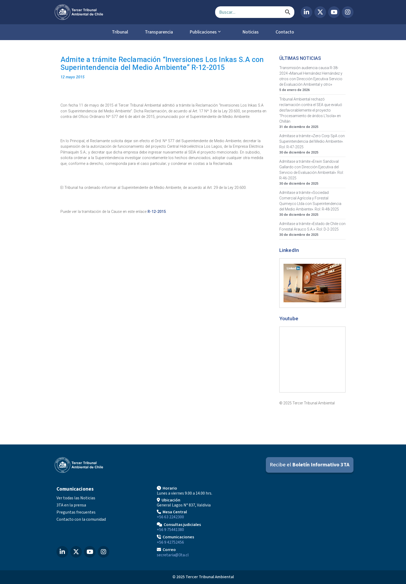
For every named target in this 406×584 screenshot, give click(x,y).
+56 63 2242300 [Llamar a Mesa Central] (170, 517)
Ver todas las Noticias (75, 498)
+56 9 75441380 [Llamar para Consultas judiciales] (170, 530)
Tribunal (117, 32)
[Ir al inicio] (131, 12)
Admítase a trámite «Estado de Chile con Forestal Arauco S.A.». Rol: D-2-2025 (312, 227)
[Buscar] (287, 12)
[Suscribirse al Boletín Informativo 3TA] (309, 465)
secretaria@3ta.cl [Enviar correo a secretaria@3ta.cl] (173, 555)
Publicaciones (204, 32)
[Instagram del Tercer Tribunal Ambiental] (347, 12)
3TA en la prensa (71, 505)
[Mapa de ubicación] (303, 521)
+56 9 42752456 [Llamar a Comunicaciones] (170, 542)
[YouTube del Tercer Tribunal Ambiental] (334, 12)
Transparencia (157, 32)
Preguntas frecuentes (76, 512)
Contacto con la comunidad (81, 519)
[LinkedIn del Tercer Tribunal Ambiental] (306, 12)
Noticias (251, 32)
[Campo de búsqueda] (254, 12)
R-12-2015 (157, 212)
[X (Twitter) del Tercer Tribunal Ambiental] (320, 12)
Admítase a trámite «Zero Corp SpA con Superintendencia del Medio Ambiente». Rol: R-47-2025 (312, 141)
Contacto (287, 32)
